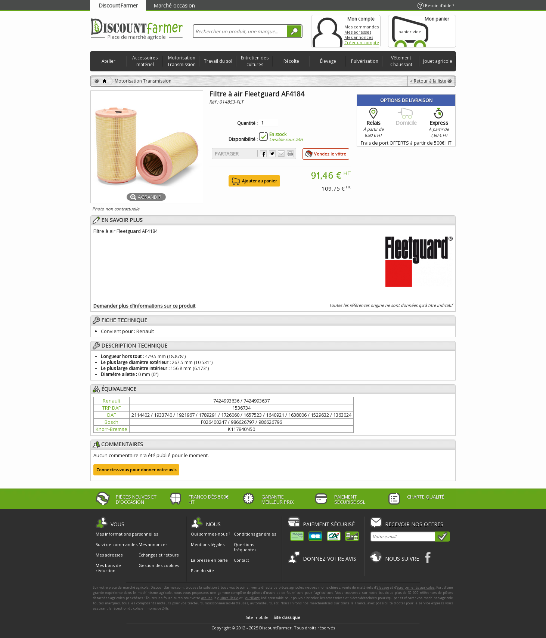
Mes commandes (361, 27)
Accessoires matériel (145, 61)
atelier (206, 597)
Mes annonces (358, 37)
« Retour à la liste (428, 81)
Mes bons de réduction (108, 568)
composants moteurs (153, 603)
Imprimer (290, 153)
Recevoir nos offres (414, 524)
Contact (241, 560)
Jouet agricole (437, 61)
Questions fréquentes (245, 547)
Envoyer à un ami (281, 153)
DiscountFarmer (118, 5)
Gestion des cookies (159, 565)
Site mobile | (273, 617)
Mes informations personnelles (127, 534)
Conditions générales (255, 534)
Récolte (291, 61)
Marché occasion (174, 5)
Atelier (108, 61)
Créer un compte (361, 42)
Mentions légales (207, 544)
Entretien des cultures (255, 61)
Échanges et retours (159, 555)
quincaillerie (227, 597)
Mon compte (327, 31)
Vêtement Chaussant (401, 61)
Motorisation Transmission (181, 61)
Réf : (214, 102)
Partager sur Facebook (263, 153)
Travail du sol (218, 61)
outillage (252, 597)
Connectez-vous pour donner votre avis (136, 469)
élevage (383, 587)
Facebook (428, 557)
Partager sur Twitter (272, 153)
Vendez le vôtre (330, 154)
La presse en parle (209, 560)
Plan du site (202, 570)
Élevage (328, 61)
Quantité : (247, 123)
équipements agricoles (416, 587)
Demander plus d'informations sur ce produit (144, 305)
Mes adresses (357, 32)
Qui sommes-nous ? (210, 534)
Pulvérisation (364, 61)
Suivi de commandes (116, 544)
